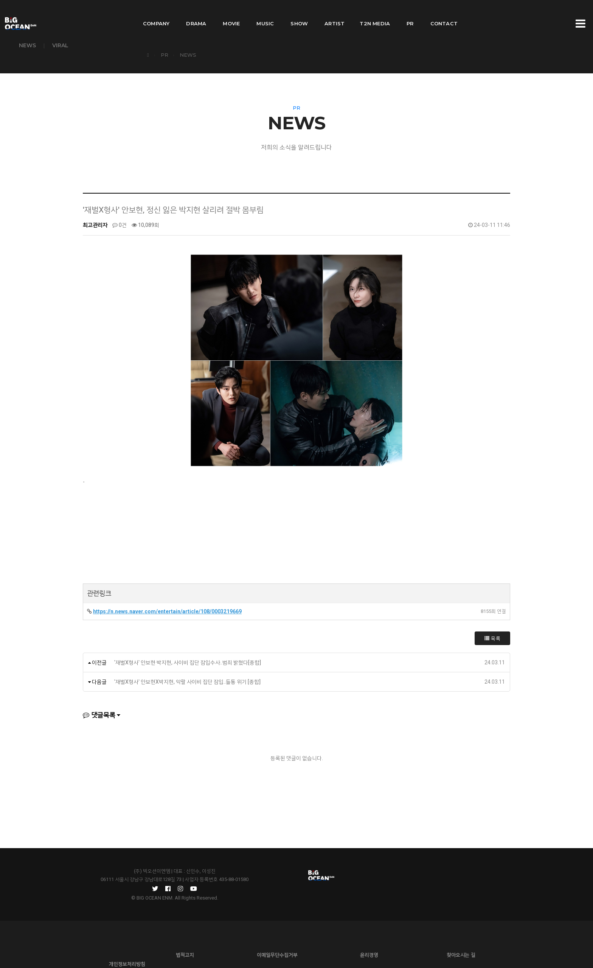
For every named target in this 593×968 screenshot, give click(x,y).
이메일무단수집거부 (224, 934)
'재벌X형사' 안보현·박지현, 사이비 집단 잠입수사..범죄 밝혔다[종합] (187, 659)
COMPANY (156, 14)
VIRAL (60, 45)
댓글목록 (99, 711)
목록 (492, 635)
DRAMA (196, 14)
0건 (119, 222)
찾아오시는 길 (368, 934)
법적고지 (153, 934)
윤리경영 (296, 934)
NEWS (27, 45)
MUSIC (265, 14)
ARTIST (334, 14)
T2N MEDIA (375, 14)
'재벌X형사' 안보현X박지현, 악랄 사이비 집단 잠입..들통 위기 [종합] (187, 678)
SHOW (299, 14)
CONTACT (444, 14)
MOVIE (231, 14)
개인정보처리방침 (440, 934)
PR (410, 14)
